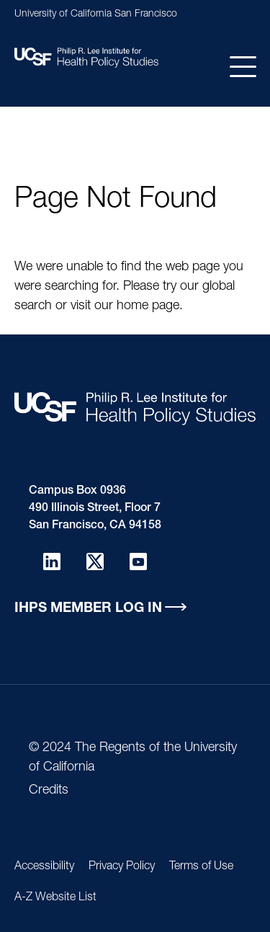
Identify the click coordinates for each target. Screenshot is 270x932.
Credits (48, 790)
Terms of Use (201, 867)
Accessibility (44, 867)
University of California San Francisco (95, 14)
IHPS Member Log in (88, 609)
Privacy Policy (122, 867)
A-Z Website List (55, 898)
